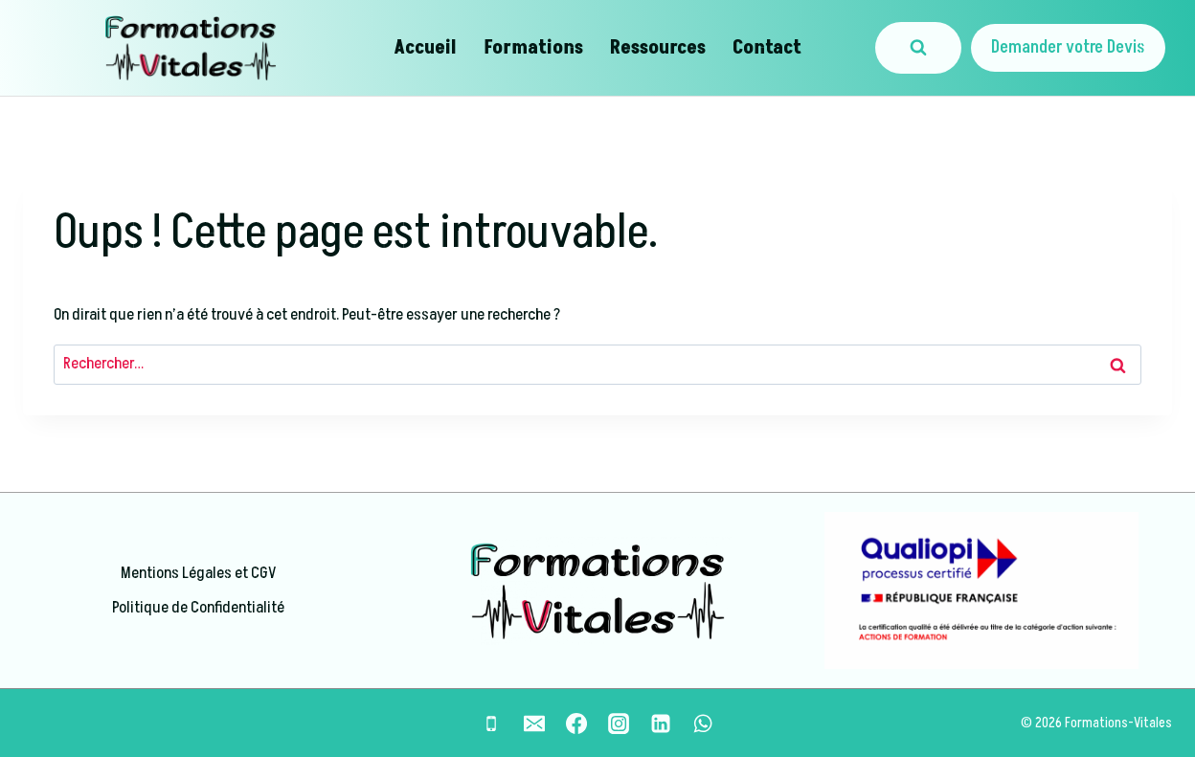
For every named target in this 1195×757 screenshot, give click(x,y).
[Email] (534, 723)
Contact (767, 47)
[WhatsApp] (703, 723)
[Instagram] (619, 723)
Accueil (425, 47)
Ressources (658, 47)
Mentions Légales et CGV (198, 573)
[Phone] (491, 723)
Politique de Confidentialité (198, 607)
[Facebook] (576, 723)
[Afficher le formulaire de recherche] (918, 48)
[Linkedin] (661, 723)
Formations (533, 47)
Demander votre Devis (1067, 47)
